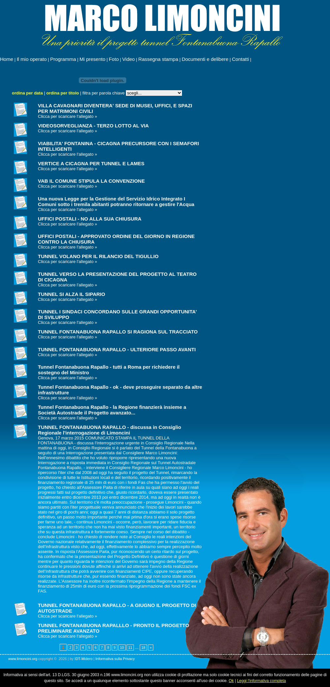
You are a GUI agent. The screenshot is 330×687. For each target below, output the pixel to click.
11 (130, 647)
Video (128, 59)
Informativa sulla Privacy (115, 659)
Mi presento (92, 59)
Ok (231, 680)
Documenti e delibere (205, 59)
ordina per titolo (62, 93)
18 (143, 647)
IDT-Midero (83, 659)
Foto (114, 59)
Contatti (240, 59)
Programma (63, 59)
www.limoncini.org (22, 659)
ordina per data (27, 93)
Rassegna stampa (158, 59)
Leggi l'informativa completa (261, 680)
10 (122, 647)
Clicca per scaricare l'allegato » (67, 116)
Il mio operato (32, 59)
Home (6, 59)
